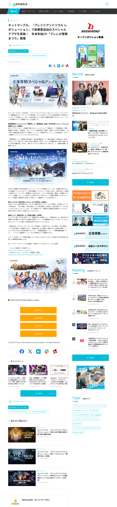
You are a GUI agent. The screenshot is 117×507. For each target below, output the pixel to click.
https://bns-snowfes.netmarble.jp (19, 250)
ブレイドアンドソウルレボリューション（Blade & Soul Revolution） (28, 55)
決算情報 (70, 11)
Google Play (38, 334)
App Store (38, 326)
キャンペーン (14, 20)
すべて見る (38, 393)
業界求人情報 (43, 11)
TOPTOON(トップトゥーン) (81, 410)
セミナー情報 (58, 11)
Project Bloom (77, 423)
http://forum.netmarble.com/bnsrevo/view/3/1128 (25, 255)
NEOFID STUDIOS (78, 432)
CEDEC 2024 (95, 410)
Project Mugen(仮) (95, 415)
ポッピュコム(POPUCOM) (80, 415)
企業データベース (27, 11)
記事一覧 (13, 11)
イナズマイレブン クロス (80, 406)
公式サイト (38, 310)
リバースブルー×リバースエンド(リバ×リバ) (85, 419)
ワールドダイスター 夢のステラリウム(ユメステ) (86, 428)
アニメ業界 (83, 11)
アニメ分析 (95, 11)
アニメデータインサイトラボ (98, 406)
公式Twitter (38, 318)
